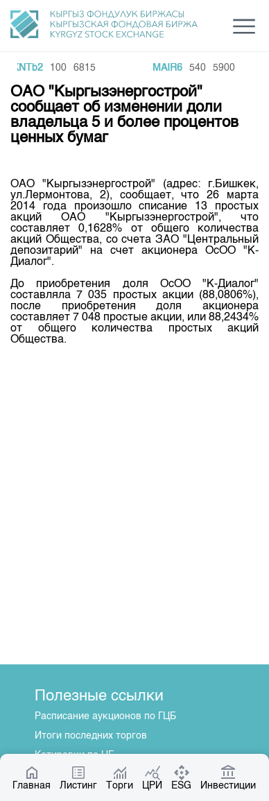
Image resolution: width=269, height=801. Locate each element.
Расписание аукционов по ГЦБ (105, 716)
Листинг (78, 777)
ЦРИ (152, 777)
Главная (31, 777)
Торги (119, 777)
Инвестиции (228, 777)
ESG (181, 777)
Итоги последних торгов (91, 736)
